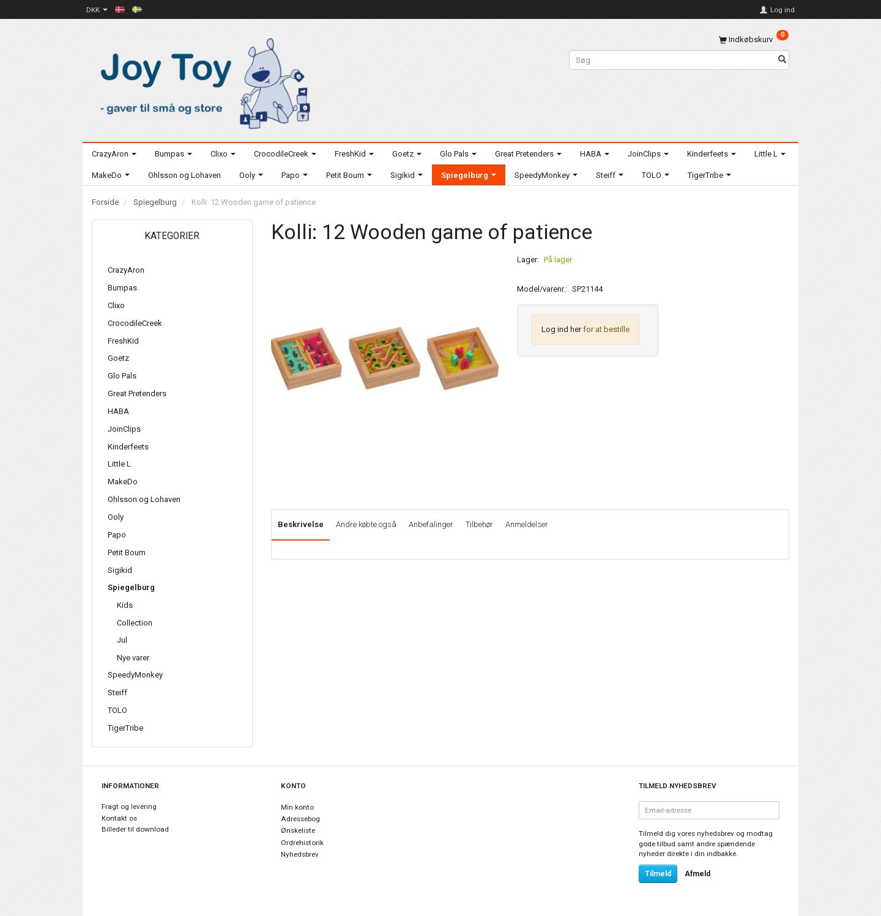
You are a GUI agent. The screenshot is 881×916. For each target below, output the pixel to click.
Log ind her (561, 329)
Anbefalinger (431, 524)
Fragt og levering (129, 806)
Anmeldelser (526, 524)
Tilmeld (658, 874)
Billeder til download (135, 829)
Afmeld (697, 874)
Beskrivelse (301, 524)
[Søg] (782, 60)
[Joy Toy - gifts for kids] (202, 81)
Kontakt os (119, 818)
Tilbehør (479, 524)
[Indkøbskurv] (754, 39)
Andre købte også (366, 524)
